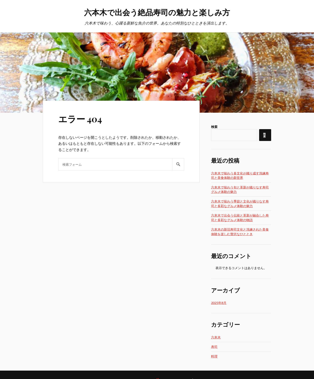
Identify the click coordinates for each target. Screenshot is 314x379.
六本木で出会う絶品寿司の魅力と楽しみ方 (157, 12)
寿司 (214, 347)
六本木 (216, 337)
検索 (214, 127)
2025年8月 (218, 303)
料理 (214, 356)
